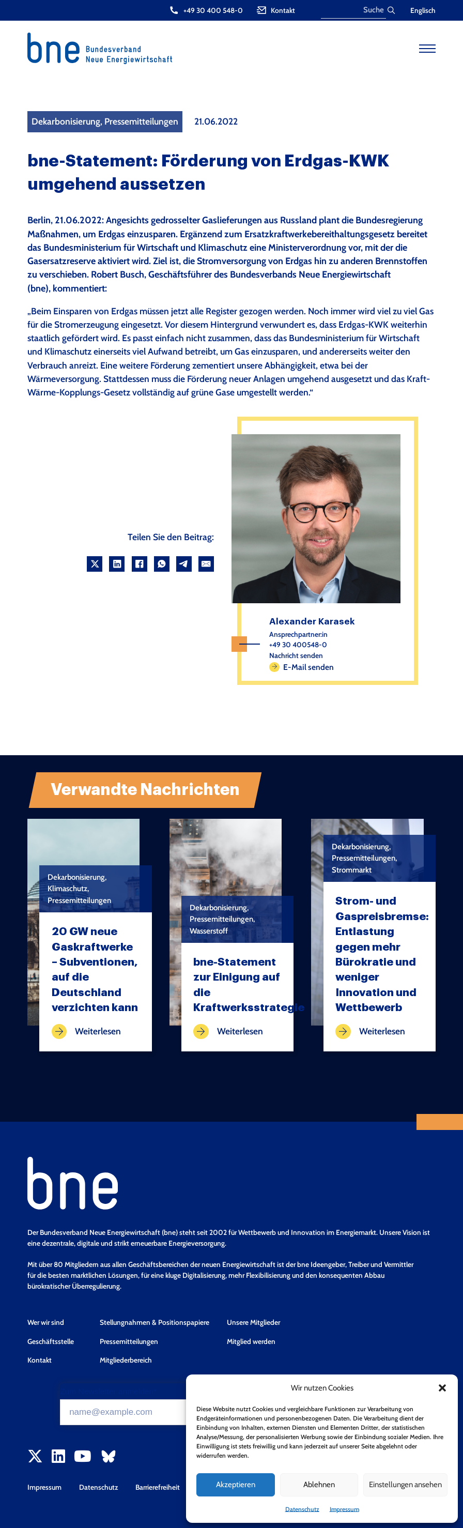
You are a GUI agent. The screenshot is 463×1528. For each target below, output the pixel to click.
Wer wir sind (45, 1322)
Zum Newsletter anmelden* (108, 1391)
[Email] (206, 564)
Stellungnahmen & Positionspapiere (154, 1322)
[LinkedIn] (117, 564)
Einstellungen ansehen (405, 1484)
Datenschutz (302, 1509)
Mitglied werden (251, 1341)
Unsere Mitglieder (253, 1322)
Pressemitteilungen (129, 1341)
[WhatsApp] (161, 564)
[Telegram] (184, 564)
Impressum (344, 1509)
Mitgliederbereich (126, 1360)
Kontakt (39, 1360)
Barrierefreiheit (157, 1487)
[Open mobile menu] (427, 48)
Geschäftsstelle (50, 1341)
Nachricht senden (296, 655)
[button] (442, 1388)
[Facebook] (139, 564)
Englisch (423, 10)
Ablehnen (319, 1484)
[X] (94, 564)
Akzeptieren (235, 1484)
